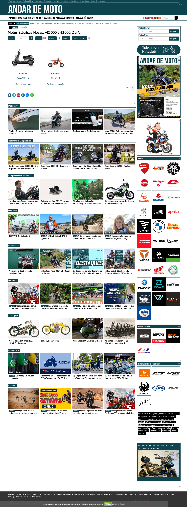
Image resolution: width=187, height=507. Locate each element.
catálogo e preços (23, 24)
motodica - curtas (111, 24)
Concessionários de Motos (155, 419)
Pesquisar (174, 31)
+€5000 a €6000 (79, 38)
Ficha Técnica (108, 494)
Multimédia (14, 245)
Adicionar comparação (23, 84)
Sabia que (13, 315)
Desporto (13, 280)
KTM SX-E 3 (55, 78)
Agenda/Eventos (159, 413)
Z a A (39, 38)
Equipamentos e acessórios (20, 175)
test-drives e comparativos (94, 24)
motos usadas (34, 24)
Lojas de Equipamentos (148, 425)
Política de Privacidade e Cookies (140, 494)
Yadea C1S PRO (23, 78)
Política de (118, 504)
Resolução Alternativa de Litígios (19, 497)
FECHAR (108, 504)
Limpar (11, 38)
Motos (41, 17)
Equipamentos (49, 17)
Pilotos (175, 430)
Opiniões (12, 210)
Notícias (18, 17)
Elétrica (52, 38)
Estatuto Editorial (121, 494)
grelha (15, 27)
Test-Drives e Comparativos (20, 140)
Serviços (69, 17)
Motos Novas (173, 413)
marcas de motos (46, 24)
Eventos (11, 17)
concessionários (59, 24)
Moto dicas (13, 350)
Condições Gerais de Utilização (163, 494)
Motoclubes (78, 17)
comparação (23, 27)
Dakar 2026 (27, 17)
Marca (66, 38)
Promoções (60, 17)
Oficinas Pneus (169, 422)
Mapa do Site (36, 497)
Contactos (99, 494)
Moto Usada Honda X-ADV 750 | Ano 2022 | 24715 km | (158, 460)
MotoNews (13, 106)
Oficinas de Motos (153, 422)
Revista (90, 17)
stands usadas (71, 24)
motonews (80, 24)
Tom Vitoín (42, 494)
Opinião (35, 17)
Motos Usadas (144, 413)
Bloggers (166, 430)
